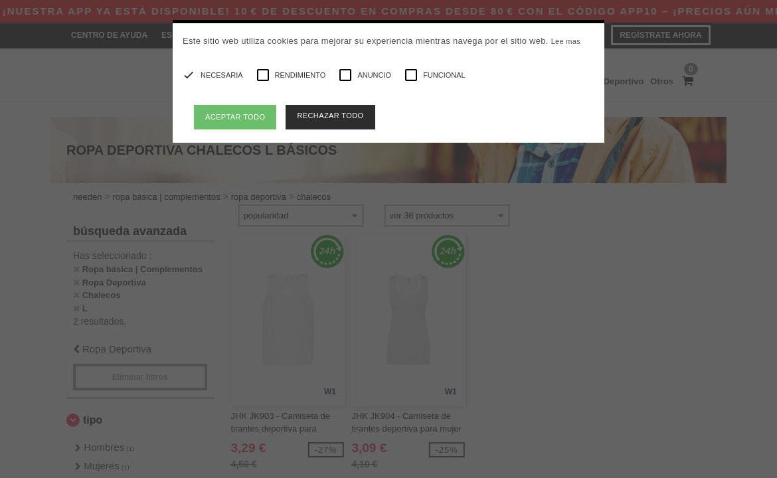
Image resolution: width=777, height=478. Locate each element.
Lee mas (565, 41)
